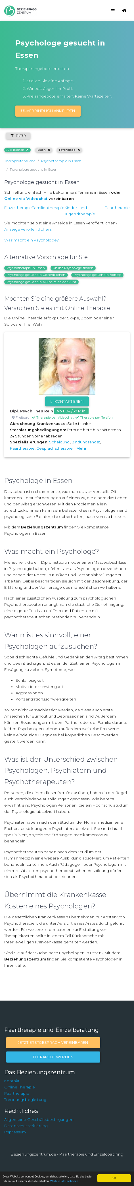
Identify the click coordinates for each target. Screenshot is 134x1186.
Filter (18, 136)
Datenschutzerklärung (26, 1125)
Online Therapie (19, 1087)
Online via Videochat (25, 198)
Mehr (81, 448)
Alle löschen (17, 150)
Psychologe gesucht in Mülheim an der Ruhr (41, 282)
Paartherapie (117, 207)
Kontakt (12, 1080)
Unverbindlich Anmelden (48, 110)
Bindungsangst (86, 442)
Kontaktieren (67, 401)
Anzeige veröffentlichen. (28, 229)
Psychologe (69, 150)
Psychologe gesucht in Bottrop (98, 275)
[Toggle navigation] (113, 11)
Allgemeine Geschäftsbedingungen (39, 1119)
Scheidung (59, 442)
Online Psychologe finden (73, 268)
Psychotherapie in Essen (26, 268)
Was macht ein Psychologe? (31, 240)
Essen (43, 150)
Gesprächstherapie (54, 448)
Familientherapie (48, 207)
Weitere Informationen (64, 1181)
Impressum (15, 1132)
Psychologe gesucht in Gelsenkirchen (36, 275)
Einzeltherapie (18, 207)
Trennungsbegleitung (25, 1099)
